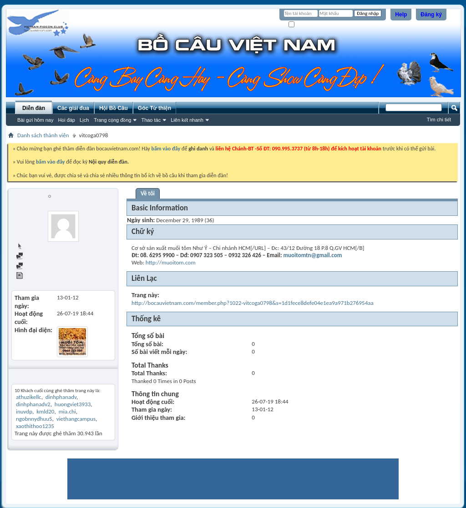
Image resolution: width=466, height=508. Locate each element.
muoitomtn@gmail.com (313, 255)
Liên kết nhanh (187, 120)
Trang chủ (32, 246)
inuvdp (24, 411)
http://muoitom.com (171, 262)
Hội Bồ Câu (113, 108)
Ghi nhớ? (301, 24)
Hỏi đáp (66, 120)
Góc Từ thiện (154, 108)
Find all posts (36, 256)
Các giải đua (73, 108)
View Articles (36, 276)
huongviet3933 (73, 404)
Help (401, 14)
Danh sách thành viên (43, 135)
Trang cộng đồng (112, 120)
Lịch (84, 120)
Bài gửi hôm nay (35, 120)
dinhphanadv (61, 396)
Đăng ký (431, 14)
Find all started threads (48, 266)
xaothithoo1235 (35, 426)
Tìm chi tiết (439, 119)
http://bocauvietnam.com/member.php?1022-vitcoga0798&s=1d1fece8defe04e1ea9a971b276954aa (253, 302)
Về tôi (148, 193)
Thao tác (151, 120)
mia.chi (67, 411)
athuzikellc (28, 396)
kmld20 (45, 411)
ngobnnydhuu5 (34, 418)
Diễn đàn (33, 108)
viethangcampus (76, 418)
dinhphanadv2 (33, 404)
